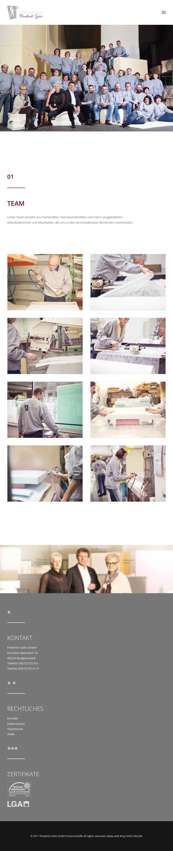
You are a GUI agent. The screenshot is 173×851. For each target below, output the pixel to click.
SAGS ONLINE (134, 836)
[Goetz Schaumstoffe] (25, 12)
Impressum (15, 729)
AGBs (11, 734)
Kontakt (12, 718)
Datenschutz (16, 724)
